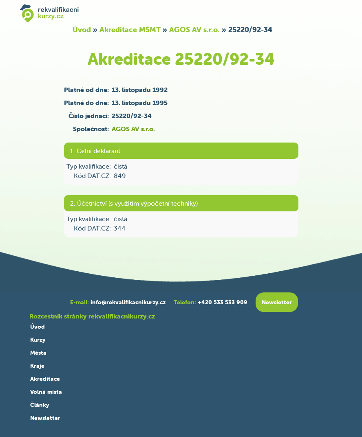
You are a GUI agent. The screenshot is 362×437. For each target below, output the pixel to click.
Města (38, 352)
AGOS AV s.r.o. (194, 29)
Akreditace (45, 378)
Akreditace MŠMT (130, 29)
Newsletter (45, 418)
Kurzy (37, 339)
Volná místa (46, 391)
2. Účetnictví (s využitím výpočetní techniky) (134, 203)
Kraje (37, 365)
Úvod (82, 29)
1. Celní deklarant (95, 151)
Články (39, 404)
